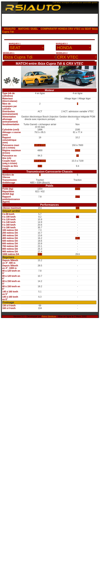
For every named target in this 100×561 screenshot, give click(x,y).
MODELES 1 (8, 53)
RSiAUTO (9, 28)
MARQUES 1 (14, 43)
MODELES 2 (61, 53)
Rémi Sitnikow (49, 316)
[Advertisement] (51, 21)
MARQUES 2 (61, 43)
